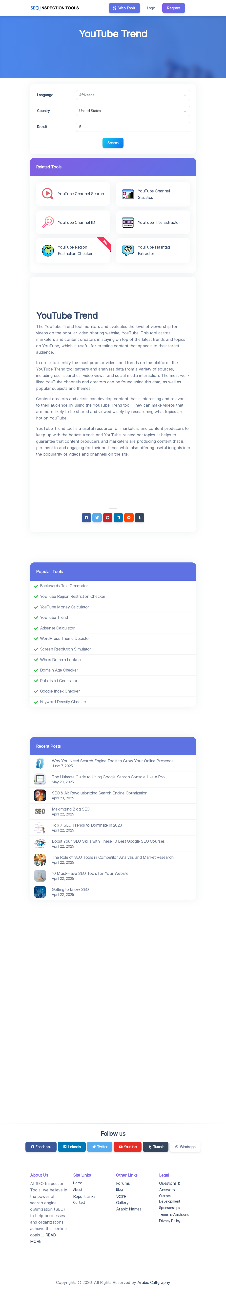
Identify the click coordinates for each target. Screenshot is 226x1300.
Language (45, 95)
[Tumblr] (139, 517)
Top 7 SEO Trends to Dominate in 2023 (87, 825)
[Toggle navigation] (91, 8)
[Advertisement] (113, 55)
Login (151, 8)
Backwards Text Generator (64, 585)
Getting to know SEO (70, 889)
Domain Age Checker (59, 670)
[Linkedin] (118, 517)
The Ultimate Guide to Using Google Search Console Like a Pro (108, 776)
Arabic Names (129, 1209)
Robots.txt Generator (59, 680)
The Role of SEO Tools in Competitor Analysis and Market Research (113, 857)
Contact (79, 1202)
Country (43, 111)
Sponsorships (169, 1208)
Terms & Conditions (174, 1214)
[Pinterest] (107, 517)
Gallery (122, 1202)
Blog (119, 1189)
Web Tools (124, 8)
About (77, 1189)
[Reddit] (129, 517)
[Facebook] (86, 517)
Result (42, 127)
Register (173, 8)
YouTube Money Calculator (64, 606)
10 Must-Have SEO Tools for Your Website (90, 873)
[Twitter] (97, 517)
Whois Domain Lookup (60, 659)
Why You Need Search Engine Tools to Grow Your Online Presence (113, 760)
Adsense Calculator (57, 628)
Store (121, 1196)
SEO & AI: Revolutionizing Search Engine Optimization (99, 792)
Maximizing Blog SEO (71, 809)
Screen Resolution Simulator (65, 649)
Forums (123, 1183)
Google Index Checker (60, 691)
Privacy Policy (170, 1221)
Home (77, 1183)
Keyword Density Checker (63, 701)
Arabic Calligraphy (153, 1282)
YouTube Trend (54, 617)
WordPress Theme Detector (65, 638)
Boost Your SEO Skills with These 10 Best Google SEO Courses (108, 841)
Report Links (84, 1196)
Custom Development (169, 1198)
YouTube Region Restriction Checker (72, 596)
